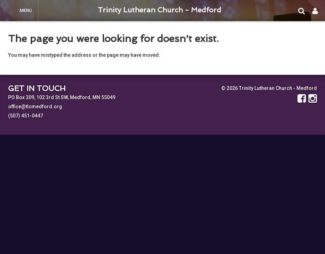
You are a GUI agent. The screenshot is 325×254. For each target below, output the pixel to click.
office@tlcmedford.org (35, 106)
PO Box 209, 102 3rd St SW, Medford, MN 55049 (61, 97)
